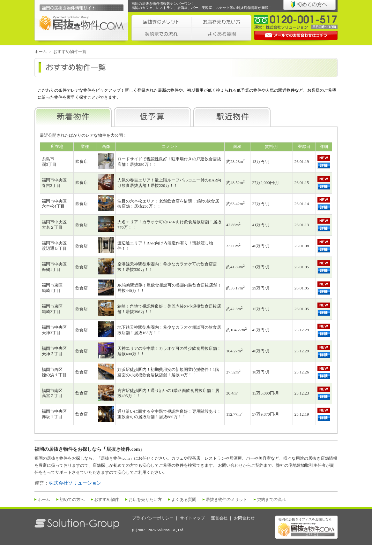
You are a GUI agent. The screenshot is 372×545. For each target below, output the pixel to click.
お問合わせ (244, 518)
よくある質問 (183, 499)
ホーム (40, 51)
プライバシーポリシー (153, 518)
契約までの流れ (271, 499)
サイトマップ (192, 518)
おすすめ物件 (106, 499)
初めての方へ (72, 499)
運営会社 (219, 518)
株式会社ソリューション (75, 483)
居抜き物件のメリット (226, 499)
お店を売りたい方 (145, 499)
